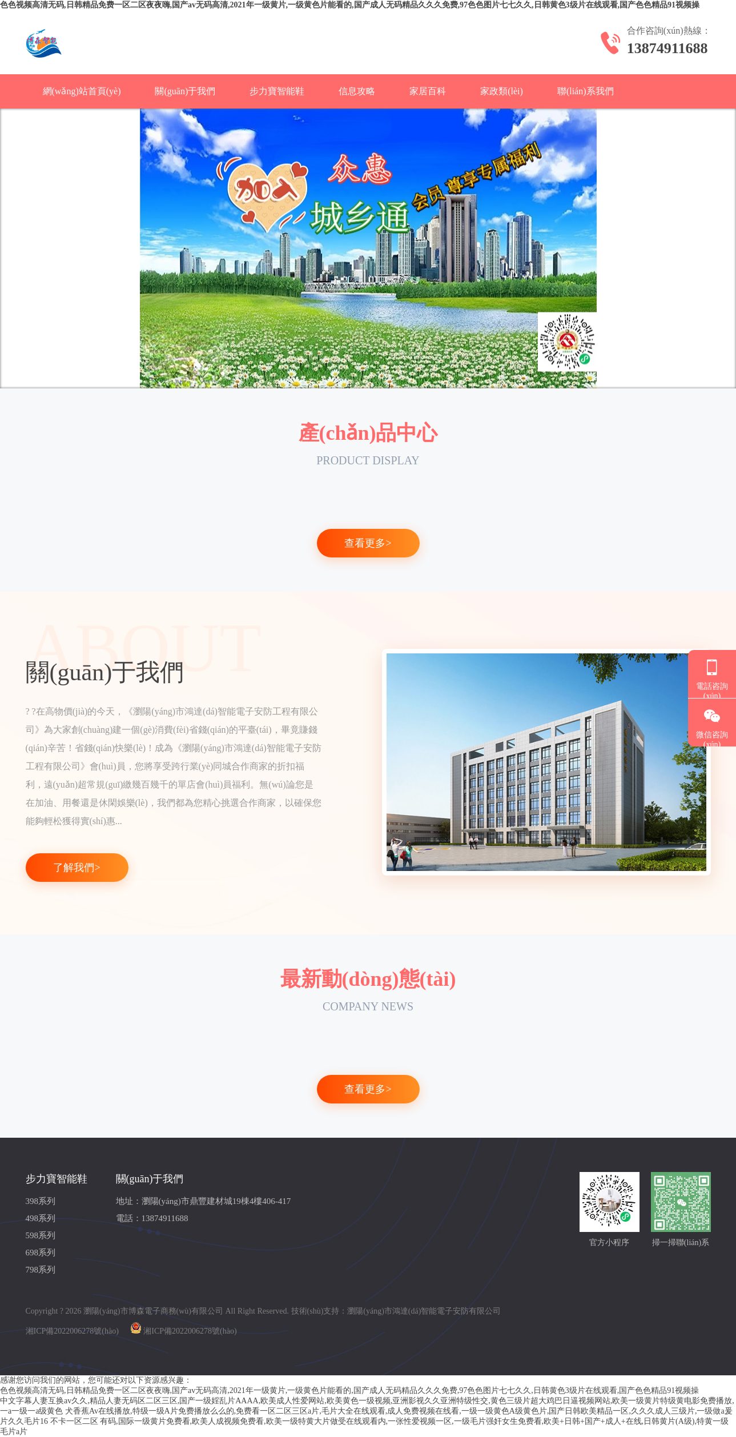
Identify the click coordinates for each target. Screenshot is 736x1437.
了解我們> (76, 867)
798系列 (41, 1269)
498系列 (41, 1218)
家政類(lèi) (501, 91)
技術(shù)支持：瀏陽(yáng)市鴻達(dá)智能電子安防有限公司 (396, 1311)
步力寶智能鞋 (277, 91)
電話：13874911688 (152, 1218)
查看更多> (367, 543)
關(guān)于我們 (185, 91)
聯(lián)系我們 (585, 91)
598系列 (41, 1235)
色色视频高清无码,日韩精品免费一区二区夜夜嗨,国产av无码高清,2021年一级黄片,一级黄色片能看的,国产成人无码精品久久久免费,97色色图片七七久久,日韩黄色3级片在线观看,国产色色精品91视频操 (349, 5)
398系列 (41, 1201)
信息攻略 (357, 91)
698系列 (41, 1252)
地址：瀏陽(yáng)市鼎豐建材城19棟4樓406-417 (203, 1201)
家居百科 (427, 91)
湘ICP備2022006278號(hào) (72, 1331)
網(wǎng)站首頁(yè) (82, 91)
